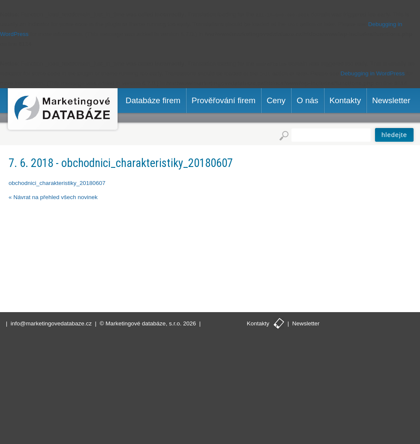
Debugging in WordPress (373, 73)
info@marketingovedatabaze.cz (51, 323)
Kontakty (258, 323)
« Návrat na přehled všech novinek (53, 197)
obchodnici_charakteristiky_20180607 (57, 183)
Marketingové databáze (62, 110)
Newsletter (306, 323)
